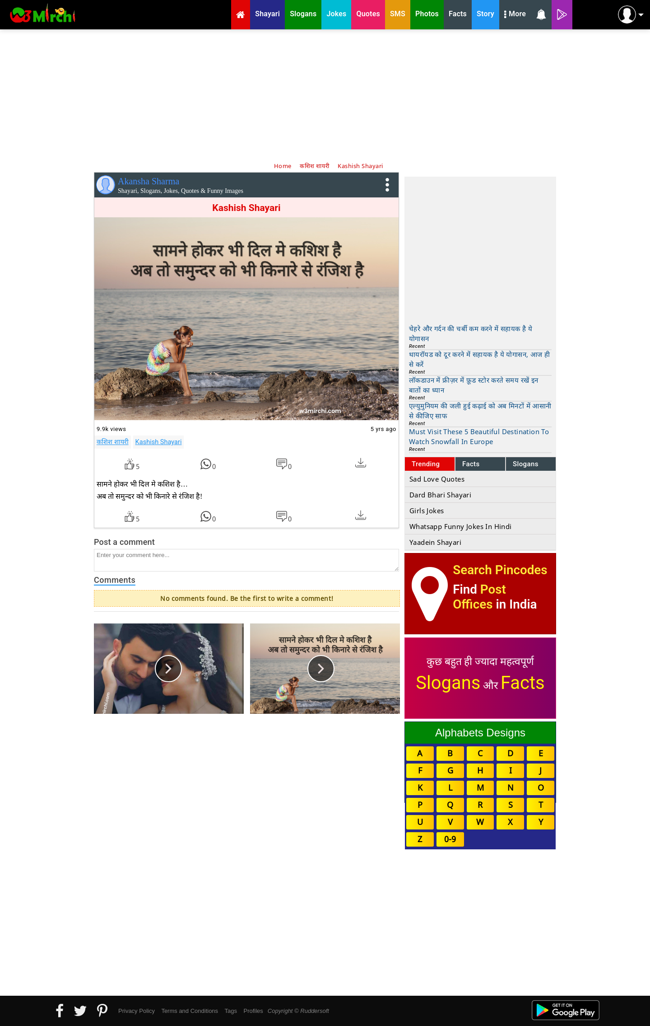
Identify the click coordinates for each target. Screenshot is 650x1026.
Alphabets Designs (480, 732)
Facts (471, 464)
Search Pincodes (500, 569)
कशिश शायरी (113, 442)
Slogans (526, 464)
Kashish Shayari (158, 442)
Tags (231, 1010)
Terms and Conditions (189, 1010)
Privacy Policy (136, 1010)
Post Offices (479, 597)
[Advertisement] (325, 95)
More (515, 15)
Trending (426, 464)
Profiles (253, 1010)
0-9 (450, 839)
